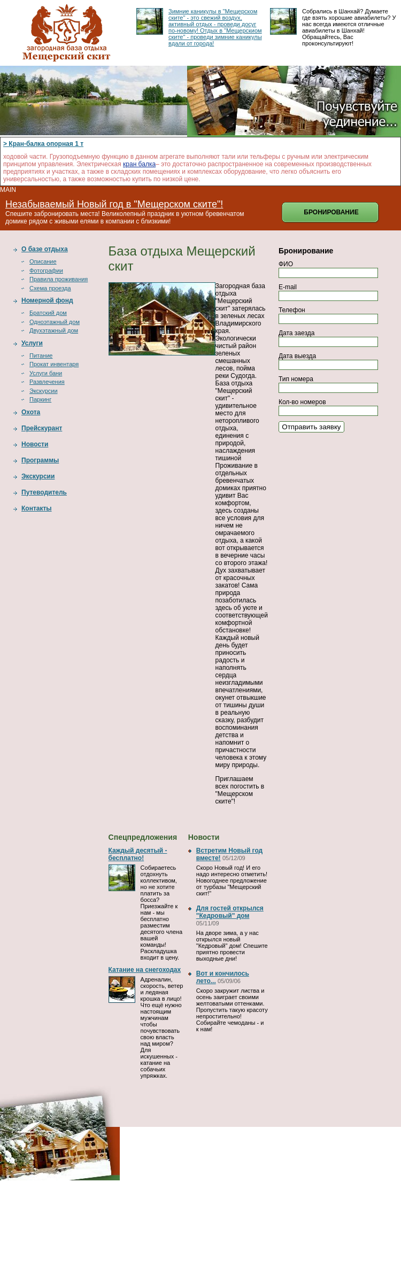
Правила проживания (58, 279)
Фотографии (46, 270)
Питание (40, 355)
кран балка (139, 164)
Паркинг (40, 399)
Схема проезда (50, 288)
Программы (40, 460)
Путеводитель (44, 492)
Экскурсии (43, 391)
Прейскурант (41, 428)
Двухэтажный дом (53, 330)
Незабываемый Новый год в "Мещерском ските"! (114, 204)
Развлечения (47, 381)
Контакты (36, 508)
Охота (30, 412)
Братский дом (48, 313)
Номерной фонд (47, 300)
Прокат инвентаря (54, 364)
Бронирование (331, 212)
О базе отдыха (44, 249)
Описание (43, 261)
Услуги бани (45, 373)
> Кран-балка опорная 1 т (43, 144)
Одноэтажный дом (54, 322)
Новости (34, 444)
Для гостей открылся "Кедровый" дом (230, 912)
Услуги (32, 343)
